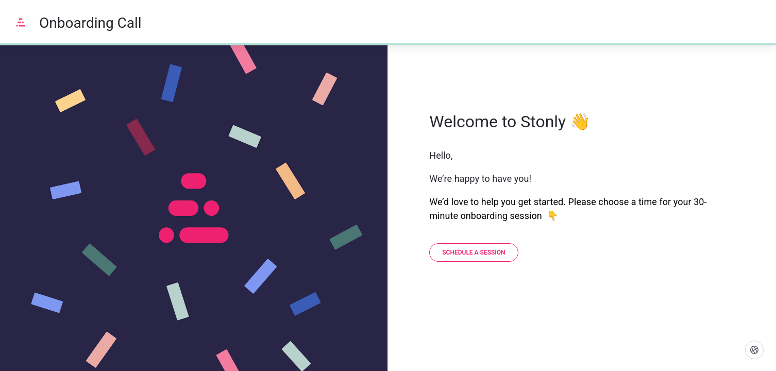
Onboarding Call (90, 22)
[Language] (754, 350)
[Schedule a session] (473, 252)
